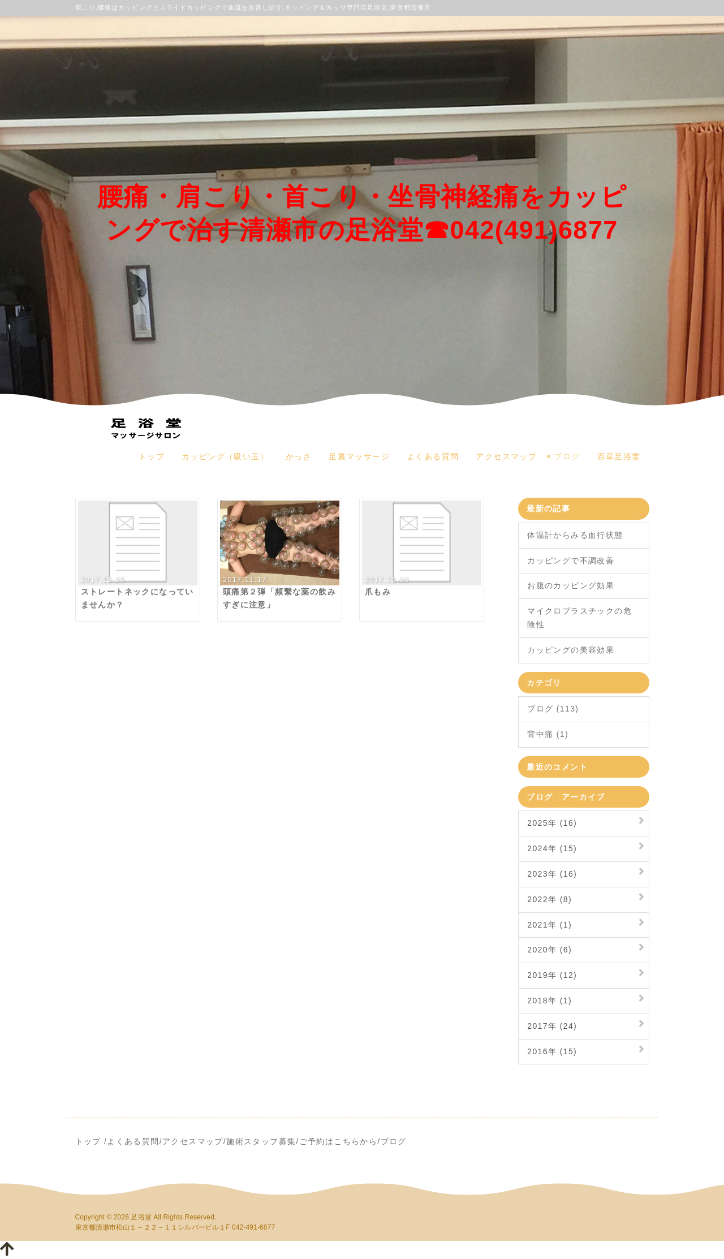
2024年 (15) (552, 848)
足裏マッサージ (359, 456)
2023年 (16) (552, 873)
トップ (152, 456)
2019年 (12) (552, 975)
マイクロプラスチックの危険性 (579, 617)
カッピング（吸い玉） (225, 456)
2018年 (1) (549, 1000)
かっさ (299, 456)
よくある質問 (433, 456)
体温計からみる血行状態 (575, 535)
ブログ (567, 456)
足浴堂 (141, 1217)
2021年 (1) (549, 924)
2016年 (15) (552, 1051)
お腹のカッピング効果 (570, 585)
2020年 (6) (549, 949)
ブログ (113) (553, 708)
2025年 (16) (552, 822)
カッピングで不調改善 (570, 560)
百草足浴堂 (619, 456)
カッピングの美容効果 (570, 649)
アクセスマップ (506, 456)
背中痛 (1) (547, 734)
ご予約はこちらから (338, 1141)
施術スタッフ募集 (261, 1141)
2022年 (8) (549, 899)
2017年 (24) (552, 1026)
